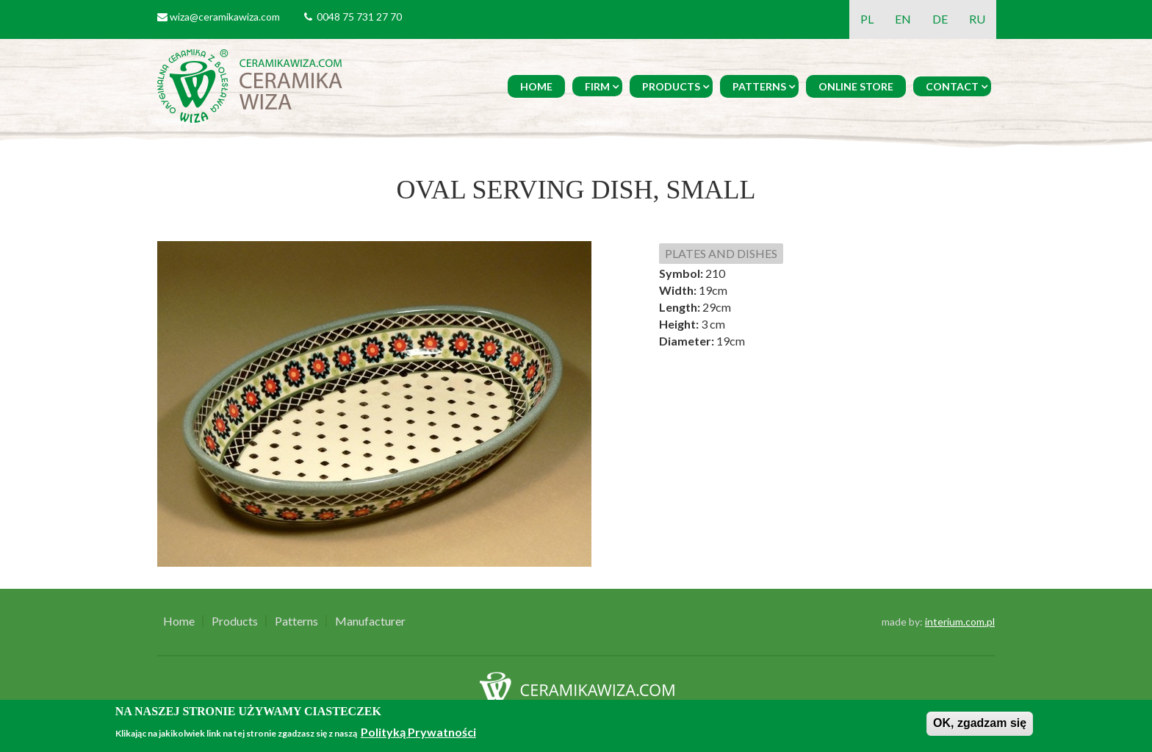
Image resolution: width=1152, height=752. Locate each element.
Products (671, 86)
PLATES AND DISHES (721, 253)
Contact (952, 86)
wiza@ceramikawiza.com (225, 16)
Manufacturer (370, 621)
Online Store (855, 86)
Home (536, 86)
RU (977, 19)
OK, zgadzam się (979, 723)
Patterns (759, 86)
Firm (597, 86)
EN (903, 19)
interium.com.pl (960, 621)
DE (940, 19)
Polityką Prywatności (418, 732)
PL (867, 19)
